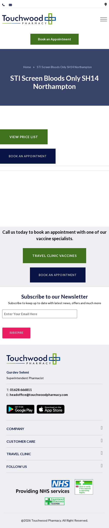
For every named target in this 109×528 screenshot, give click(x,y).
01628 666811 (21, 390)
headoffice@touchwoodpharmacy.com (39, 395)
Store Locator (105, 4)
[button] (54, 428)
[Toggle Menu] (104, 19)
